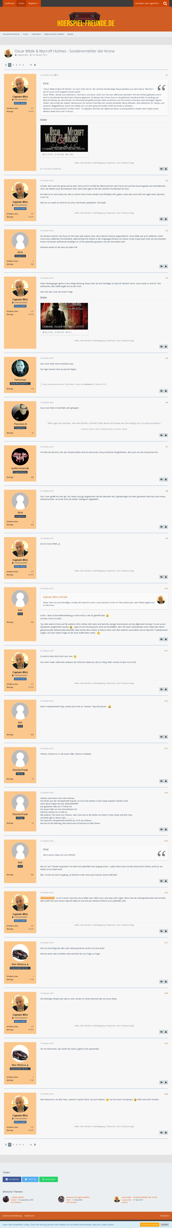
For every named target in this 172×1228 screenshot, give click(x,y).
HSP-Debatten (16, 1202)
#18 (166, 993)
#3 (167, 230)
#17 (166, 942)
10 (31, 65)
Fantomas (88, 384)
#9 (167, 538)
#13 (166, 748)
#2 (167, 180)
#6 (167, 402)
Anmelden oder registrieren (147, 3)
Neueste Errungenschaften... (78, 1197)
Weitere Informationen (149, 1224)
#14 (166, 792)
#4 (167, 278)
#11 (166, 650)
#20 (166, 1094)
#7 (167, 446)
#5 (167, 358)
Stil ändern (164, 1215)
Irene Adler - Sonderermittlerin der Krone (139, 1197)
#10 (166, 588)
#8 (167, 491)
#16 (166, 892)
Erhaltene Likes (12, 108)
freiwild (13, 1200)
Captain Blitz (22, 55)
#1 (167, 75)
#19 (166, 1043)
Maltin (68, 1200)
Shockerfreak (48, 898)
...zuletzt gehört (17, 1197)
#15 (166, 841)
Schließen (164, 1224)
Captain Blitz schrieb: (55, 597)
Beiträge (10, 111)
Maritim (125, 1202)
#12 (166, 701)
